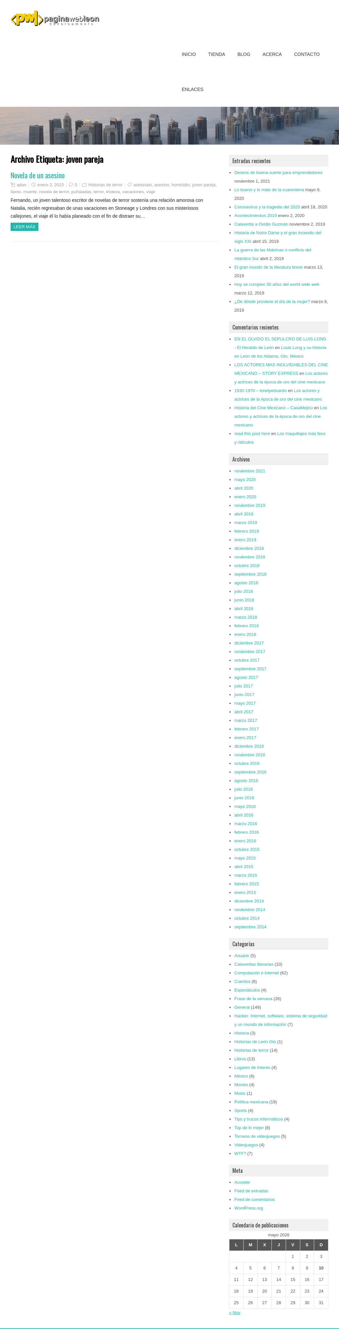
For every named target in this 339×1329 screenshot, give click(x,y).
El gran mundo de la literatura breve (268, 267)
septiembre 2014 (250, 926)
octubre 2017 (247, 660)
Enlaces (192, 89)
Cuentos (242, 981)
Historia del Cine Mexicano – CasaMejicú (273, 407)
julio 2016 (243, 789)
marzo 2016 (245, 823)
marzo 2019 (245, 522)
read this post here (252, 433)
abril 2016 (243, 815)
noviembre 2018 (249, 556)
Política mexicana (251, 1101)
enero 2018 (245, 634)
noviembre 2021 (249, 470)
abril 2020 (243, 488)
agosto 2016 (246, 780)
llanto (16, 191)
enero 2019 (245, 539)
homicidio (180, 184)
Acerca (272, 54)
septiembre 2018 (250, 574)
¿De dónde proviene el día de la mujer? (272, 301)
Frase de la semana (253, 998)
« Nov (234, 1312)
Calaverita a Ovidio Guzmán (261, 224)
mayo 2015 (245, 858)
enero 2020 (245, 496)
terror (99, 191)
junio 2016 (244, 797)
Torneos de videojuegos (257, 1136)
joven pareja (204, 184)
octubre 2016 (247, 763)
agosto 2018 (246, 582)
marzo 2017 (245, 720)
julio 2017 (243, 686)
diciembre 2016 (249, 746)
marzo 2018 (245, 617)
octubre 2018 (247, 565)
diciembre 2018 (249, 548)
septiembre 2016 (250, 772)
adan (21, 184)
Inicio (189, 54)
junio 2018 (244, 600)
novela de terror (54, 191)
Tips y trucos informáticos (258, 1119)
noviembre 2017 (249, 651)
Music (240, 1093)
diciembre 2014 (249, 901)
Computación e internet (256, 972)
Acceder (242, 1182)
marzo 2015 (245, 875)
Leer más (24, 226)
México (241, 1076)
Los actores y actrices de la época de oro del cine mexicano (280, 416)
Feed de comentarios (254, 1199)
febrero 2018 (246, 625)
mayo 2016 (245, 806)
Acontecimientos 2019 (255, 215)
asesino (161, 184)
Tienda (216, 54)
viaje (150, 191)
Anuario (241, 955)
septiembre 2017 (250, 668)
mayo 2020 (245, 479)
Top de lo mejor (249, 1127)
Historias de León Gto (255, 1041)
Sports (240, 1110)
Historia (241, 1033)
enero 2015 (245, 892)
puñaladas (81, 191)
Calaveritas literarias (253, 964)
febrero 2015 (246, 883)
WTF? (240, 1153)
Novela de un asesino (38, 175)
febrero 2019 (246, 531)
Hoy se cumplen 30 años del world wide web (276, 284)
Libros (240, 1058)
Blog (243, 54)
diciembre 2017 (249, 643)
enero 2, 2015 (50, 184)
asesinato (142, 184)
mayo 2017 (245, 703)
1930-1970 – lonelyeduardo (260, 390)
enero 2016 (245, 840)
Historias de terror (105, 184)
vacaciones (133, 191)
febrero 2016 (246, 832)
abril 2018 (243, 608)
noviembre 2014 (249, 909)
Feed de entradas (251, 1190)
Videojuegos (246, 1144)
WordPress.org (248, 1208)
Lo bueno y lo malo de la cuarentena (269, 189)
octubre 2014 (247, 918)
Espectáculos (247, 990)
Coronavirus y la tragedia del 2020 (267, 206)
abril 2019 (243, 513)
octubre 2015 (247, 849)
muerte (29, 191)
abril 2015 (243, 866)
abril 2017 (243, 711)
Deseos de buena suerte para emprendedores (278, 172)
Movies (241, 1084)
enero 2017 (245, 737)
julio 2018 (243, 591)
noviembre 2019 (249, 505)
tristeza (113, 191)
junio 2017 (244, 694)
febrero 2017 (246, 729)
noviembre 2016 (249, 754)
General (242, 1007)
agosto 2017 (246, 677)
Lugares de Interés (252, 1067)
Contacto (306, 54)
